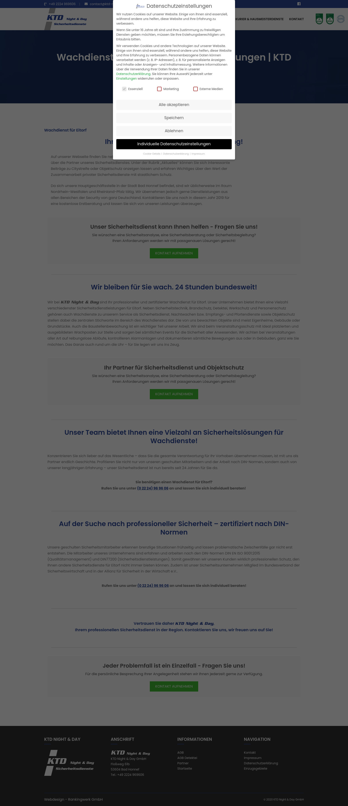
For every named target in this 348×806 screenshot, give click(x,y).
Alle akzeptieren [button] (174, 104)
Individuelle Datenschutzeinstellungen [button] (174, 144)
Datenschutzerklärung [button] (176, 153)
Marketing (168, 89)
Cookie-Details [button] (152, 153)
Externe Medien (208, 89)
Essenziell (132, 89)
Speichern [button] (174, 117)
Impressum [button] (198, 153)
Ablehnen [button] (174, 131)
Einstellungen (126, 78)
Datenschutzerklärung (133, 74)
